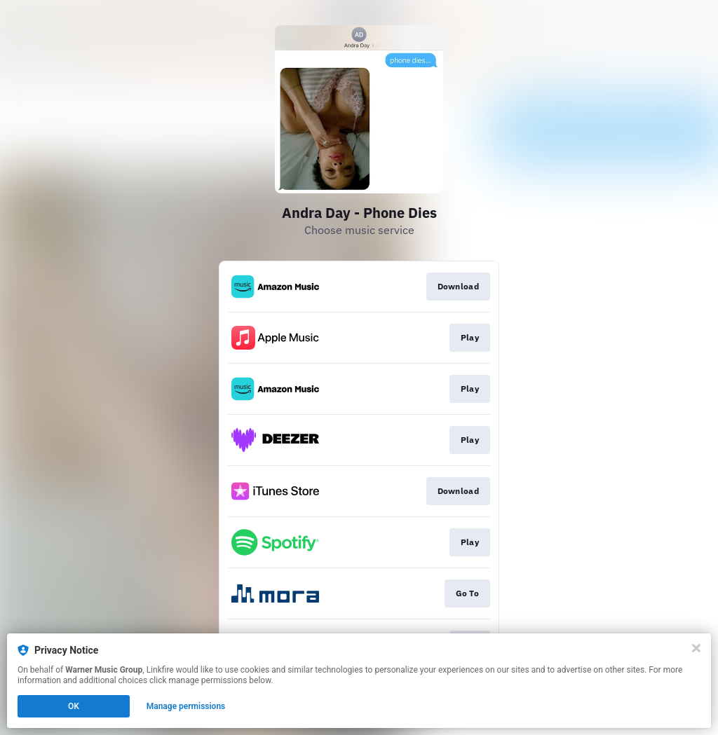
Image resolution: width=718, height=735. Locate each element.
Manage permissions (186, 706)
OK (73, 706)
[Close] (696, 648)
